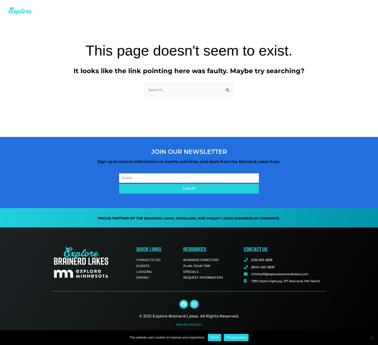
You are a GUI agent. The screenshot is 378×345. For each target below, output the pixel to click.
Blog (320, 7)
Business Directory (287, 7)
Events (196, 7)
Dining (250, 7)
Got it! (214, 337)
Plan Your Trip (351, 7)
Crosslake (184, 219)
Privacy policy (236, 337)
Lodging (222, 7)
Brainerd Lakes (156, 219)
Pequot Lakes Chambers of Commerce (244, 219)
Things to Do (166, 7)
